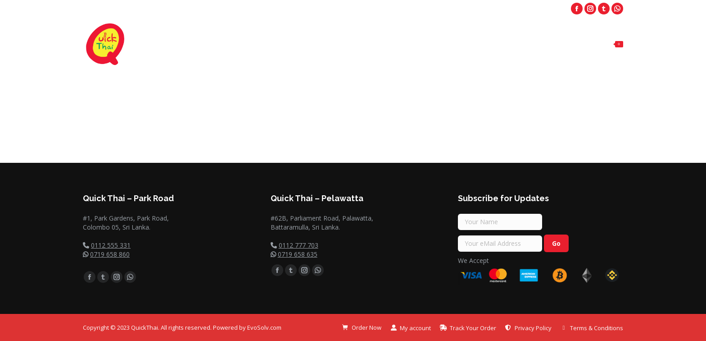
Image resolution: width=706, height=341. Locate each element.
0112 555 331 (111, 245)
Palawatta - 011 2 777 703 (520, 9)
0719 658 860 (110, 254)
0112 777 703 (298, 245)
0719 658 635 (297, 254)
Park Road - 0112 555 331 (429, 9)
